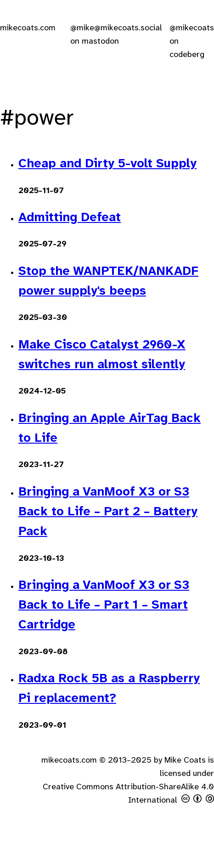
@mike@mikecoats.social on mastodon (116, 35)
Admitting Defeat (69, 217)
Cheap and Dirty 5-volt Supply (107, 164)
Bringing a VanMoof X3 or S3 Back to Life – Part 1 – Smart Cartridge (103, 605)
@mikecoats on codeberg (191, 41)
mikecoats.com (28, 28)
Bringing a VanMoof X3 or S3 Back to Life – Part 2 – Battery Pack (107, 512)
